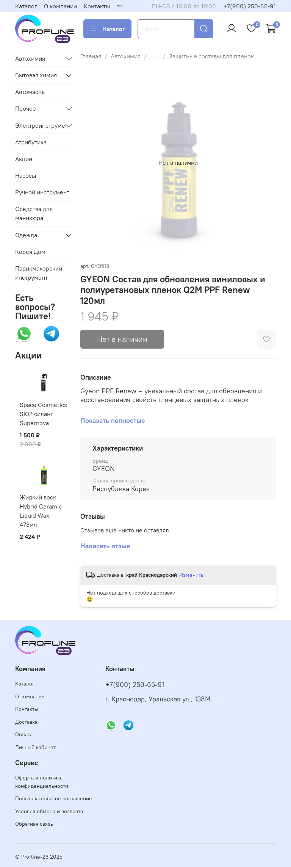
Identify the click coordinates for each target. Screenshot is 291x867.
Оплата (24, 734)
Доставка (26, 721)
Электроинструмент (38, 125)
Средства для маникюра (34, 213)
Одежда (26, 235)
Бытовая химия (36, 75)
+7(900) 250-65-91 (250, 6)
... (154, 56)
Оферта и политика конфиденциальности (41, 781)
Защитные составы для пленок (211, 56)
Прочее (25, 108)
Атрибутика (31, 142)
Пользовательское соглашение (53, 798)
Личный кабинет (35, 747)
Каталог (26, 6)
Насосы (25, 175)
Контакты (97, 6)
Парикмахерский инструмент (38, 272)
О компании (60, 6)
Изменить (191, 574)
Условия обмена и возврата (49, 811)
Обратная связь (34, 823)
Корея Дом (30, 251)
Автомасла (30, 91)
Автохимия (126, 56)
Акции (23, 159)
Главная (90, 56)
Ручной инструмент (42, 192)
